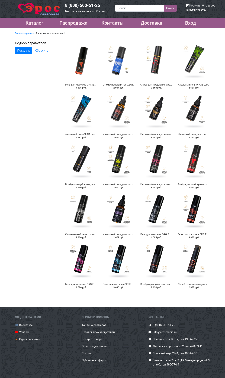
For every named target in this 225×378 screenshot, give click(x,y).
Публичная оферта (94, 360)
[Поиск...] (139, 8)
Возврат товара (92, 339)
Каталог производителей (98, 332)
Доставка (151, 22)
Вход (190, 22)
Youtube (24, 332)
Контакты (112, 22)
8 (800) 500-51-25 (82, 5)
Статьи (86, 353)
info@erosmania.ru (165, 332)
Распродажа (73, 22)
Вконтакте (26, 325)
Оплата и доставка (94, 346)
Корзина (194, 5)
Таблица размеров (94, 325)
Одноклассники (29, 339)
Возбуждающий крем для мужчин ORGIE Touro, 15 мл (171, 284)
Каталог (34, 22)
